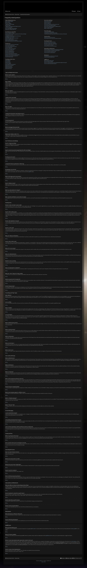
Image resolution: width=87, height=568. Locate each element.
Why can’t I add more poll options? (10, 48)
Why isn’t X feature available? (48, 61)
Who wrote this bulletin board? (49, 60)
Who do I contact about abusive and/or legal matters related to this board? (55, 62)
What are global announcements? (10, 64)
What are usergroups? (47, 23)
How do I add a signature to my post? (11, 46)
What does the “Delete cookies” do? (10, 29)
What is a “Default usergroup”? (49, 27)
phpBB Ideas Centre (49, 535)
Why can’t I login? (8, 25)
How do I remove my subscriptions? (49, 52)
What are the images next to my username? (11, 38)
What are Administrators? (48, 21)
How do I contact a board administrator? (50, 63)
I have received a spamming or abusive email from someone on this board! (55, 34)
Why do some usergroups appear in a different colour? (52, 26)
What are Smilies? (8, 62)
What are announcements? (9, 65)
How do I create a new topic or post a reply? (11, 44)
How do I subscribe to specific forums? (50, 51)
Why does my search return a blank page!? (50, 44)
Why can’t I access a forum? (9, 50)
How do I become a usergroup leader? (50, 25)
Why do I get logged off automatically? (11, 28)
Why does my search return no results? (50, 43)
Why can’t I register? (8, 23)
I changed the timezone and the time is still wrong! (13, 36)
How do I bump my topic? (9, 56)
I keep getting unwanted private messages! (50, 33)
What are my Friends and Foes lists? (49, 37)
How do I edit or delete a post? (10, 45)
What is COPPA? (7, 22)
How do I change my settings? (9, 33)
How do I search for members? (48, 45)
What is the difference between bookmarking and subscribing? (53, 49)
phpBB (29, 171)
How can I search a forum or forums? (49, 42)
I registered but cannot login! (9, 24)
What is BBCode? (7, 60)
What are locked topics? (9, 67)
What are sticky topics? (8, 66)
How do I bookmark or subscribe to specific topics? (52, 50)
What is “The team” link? (48, 28)
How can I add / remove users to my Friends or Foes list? (52, 38)
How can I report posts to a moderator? (11, 53)
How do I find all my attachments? (49, 57)
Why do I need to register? (9, 21)
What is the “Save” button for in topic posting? (12, 54)
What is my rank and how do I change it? (11, 40)
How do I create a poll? (8, 47)
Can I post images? (8, 63)
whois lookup (73, 541)
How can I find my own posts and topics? (50, 46)
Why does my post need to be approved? (11, 55)
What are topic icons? (8, 68)
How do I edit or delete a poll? (9, 49)
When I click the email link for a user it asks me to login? (13, 41)
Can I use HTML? (7, 61)
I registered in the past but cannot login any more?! (13, 26)
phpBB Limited (32, 528)
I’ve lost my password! (8, 27)
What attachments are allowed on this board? (51, 56)
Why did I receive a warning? (9, 52)
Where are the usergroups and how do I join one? (51, 24)
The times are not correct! (9, 35)
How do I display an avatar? (9, 39)
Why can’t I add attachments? (9, 51)
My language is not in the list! (9, 37)
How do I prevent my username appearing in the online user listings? (15, 34)
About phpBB (74, 528)
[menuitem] (78, 11)
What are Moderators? (47, 22)
